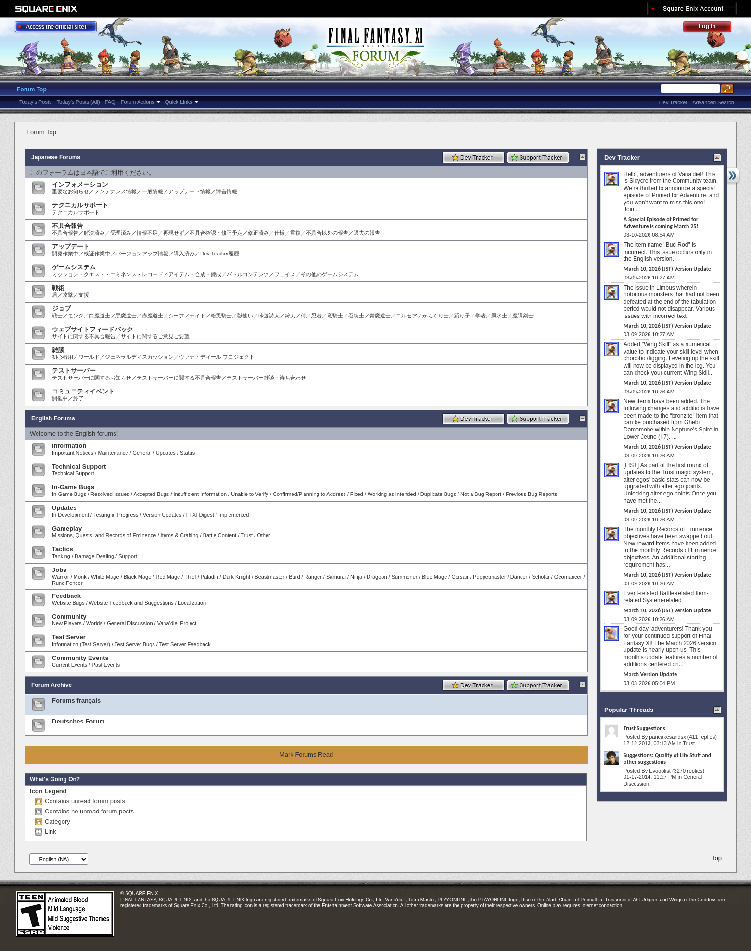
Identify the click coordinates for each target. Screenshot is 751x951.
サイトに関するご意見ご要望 (155, 336)
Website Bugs (68, 603)
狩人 (290, 315)
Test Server (69, 637)
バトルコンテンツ (248, 274)
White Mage (105, 577)
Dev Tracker (673, 102)
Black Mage (137, 577)
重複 (295, 233)
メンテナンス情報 (115, 191)
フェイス (284, 274)
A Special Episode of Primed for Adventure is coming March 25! (661, 222)
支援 (83, 295)
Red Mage (167, 577)
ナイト (197, 315)
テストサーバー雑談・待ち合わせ (266, 377)
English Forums (53, 418)
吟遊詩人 (269, 315)
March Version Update (650, 674)
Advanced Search (713, 102)
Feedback (66, 595)
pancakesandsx (667, 737)
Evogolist (660, 770)
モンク (76, 315)
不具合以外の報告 (327, 233)
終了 (78, 398)
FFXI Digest (200, 515)
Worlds (94, 623)
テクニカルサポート (80, 205)
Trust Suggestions (644, 728)
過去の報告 (367, 233)
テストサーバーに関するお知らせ (91, 377)
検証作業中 (97, 253)
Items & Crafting (180, 535)
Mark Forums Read (306, 754)
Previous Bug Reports (531, 494)
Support (127, 556)
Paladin (209, 577)
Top (717, 858)
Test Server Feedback (185, 644)
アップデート (70, 246)
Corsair (459, 577)
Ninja (356, 577)
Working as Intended (392, 494)
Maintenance (113, 453)
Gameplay (67, 528)
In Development (70, 515)
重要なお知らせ (70, 191)
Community (69, 616)
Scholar (540, 577)
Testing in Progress (116, 515)
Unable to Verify (249, 494)
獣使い (245, 315)
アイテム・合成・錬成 (194, 274)
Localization (192, 603)
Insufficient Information (200, 494)
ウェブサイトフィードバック (92, 329)
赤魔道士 (152, 315)
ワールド (89, 357)
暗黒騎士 (221, 315)
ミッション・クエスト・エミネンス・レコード (107, 274)
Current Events (69, 665)
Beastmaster (269, 577)
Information (69, 445)
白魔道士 (99, 315)
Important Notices (72, 453)
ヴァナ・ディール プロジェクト (217, 357)
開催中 (60, 398)
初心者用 (62, 357)
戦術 (58, 288)
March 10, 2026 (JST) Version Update (667, 269)
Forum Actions (137, 102)
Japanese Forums (55, 157)
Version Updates (162, 515)
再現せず (173, 233)
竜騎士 (335, 315)
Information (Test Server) (81, 644)
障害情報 (226, 191)
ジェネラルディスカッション (139, 357)
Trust (247, 535)
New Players (67, 623)
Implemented (233, 515)
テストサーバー (74, 370)
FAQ (110, 102)
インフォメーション (80, 184)
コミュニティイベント (83, 391)
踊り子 (462, 315)
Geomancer (568, 577)
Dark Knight (236, 577)
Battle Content (220, 535)
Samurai (336, 577)
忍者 (316, 315)
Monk (80, 577)
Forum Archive (51, 685)
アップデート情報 (189, 191)
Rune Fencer (67, 583)
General (142, 453)
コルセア (406, 315)
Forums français (76, 700)
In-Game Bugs (73, 487)
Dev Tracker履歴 (219, 253)
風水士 (499, 315)
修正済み (258, 233)
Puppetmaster (489, 577)
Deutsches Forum (78, 721)
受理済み (120, 233)
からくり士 (435, 315)
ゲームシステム (74, 267)
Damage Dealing (94, 556)
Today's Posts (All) (78, 102)
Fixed (356, 494)
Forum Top (32, 89)
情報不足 (147, 233)
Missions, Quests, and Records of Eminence (104, 535)
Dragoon (377, 577)
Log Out (712, 28)
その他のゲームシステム (330, 274)
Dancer (518, 577)
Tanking (61, 556)
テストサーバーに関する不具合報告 (179, 377)
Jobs (59, 569)
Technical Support (79, 466)
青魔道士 (380, 315)
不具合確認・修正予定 (216, 233)
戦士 (57, 315)
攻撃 (68, 295)
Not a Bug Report (480, 494)
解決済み (94, 233)
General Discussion (130, 623)
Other (263, 535)
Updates (166, 453)
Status (187, 453)
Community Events (80, 657)
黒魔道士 (126, 315)
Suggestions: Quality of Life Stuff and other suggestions (667, 758)
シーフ (176, 315)
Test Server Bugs (135, 644)
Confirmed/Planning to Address (309, 494)
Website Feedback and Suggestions (131, 603)
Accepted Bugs (151, 494)
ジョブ (61, 308)
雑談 (58, 350)
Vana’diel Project (177, 623)
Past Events (106, 665)
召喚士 (356, 315)
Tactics (62, 549)
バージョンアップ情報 (141, 253)
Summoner (405, 577)
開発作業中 (65, 253)
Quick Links (178, 102)
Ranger (313, 577)
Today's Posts (35, 102)
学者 (480, 315)
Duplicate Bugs (438, 494)
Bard (294, 577)
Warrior (60, 577)
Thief (190, 577)
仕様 (279, 233)
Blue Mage (434, 577)
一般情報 (152, 191)
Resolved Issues (109, 494)
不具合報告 (67, 225)
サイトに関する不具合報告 (83, 336)
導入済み (184, 253)
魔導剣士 (523, 315)
